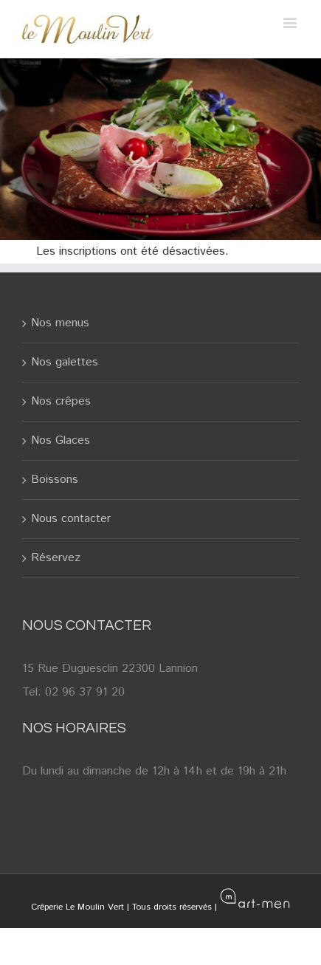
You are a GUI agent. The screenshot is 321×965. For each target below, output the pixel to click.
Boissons (54, 479)
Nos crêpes (61, 401)
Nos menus (60, 323)
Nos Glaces (60, 440)
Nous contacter (71, 518)
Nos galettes (64, 362)
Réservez (55, 557)
